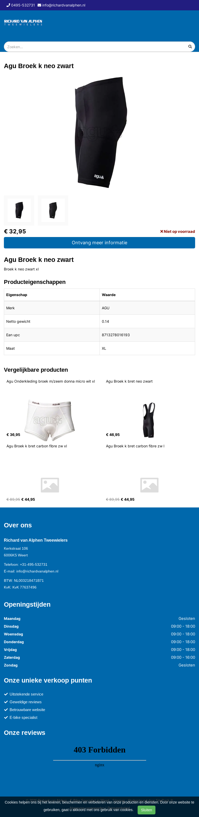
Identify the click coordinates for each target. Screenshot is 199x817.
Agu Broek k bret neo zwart (129, 381)
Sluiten (146, 810)
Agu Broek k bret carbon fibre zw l (135, 446)
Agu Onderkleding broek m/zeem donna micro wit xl (50, 381)
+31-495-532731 (33, 564)
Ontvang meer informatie (99, 242)
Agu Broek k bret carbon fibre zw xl (36, 446)
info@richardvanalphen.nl (37, 571)
